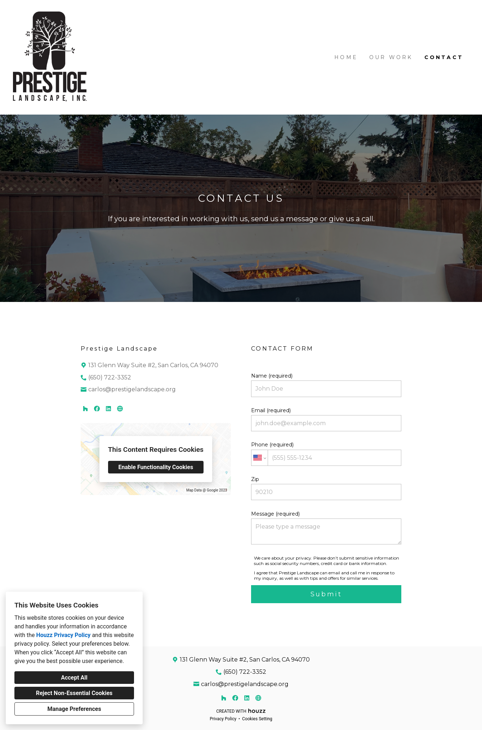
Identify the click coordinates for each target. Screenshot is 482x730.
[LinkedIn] (108, 408)
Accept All (74, 677)
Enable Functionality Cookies (156, 467)
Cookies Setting (257, 718)
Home (346, 57)
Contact (443, 57)
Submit (326, 594)
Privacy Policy (223, 718)
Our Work (391, 57)
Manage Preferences (74, 708)
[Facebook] (97, 408)
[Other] (120, 408)
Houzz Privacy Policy (63, 635)
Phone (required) (326, 453)
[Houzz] (85, 408)
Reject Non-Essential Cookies (74, 693)
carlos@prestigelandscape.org (132, 389)
